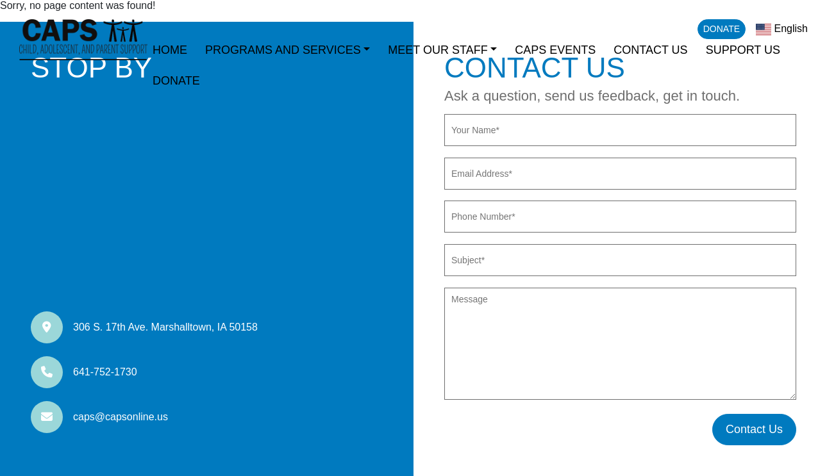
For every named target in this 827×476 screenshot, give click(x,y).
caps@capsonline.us (120, 416)
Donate (721, 29)
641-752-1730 (105, 371)
